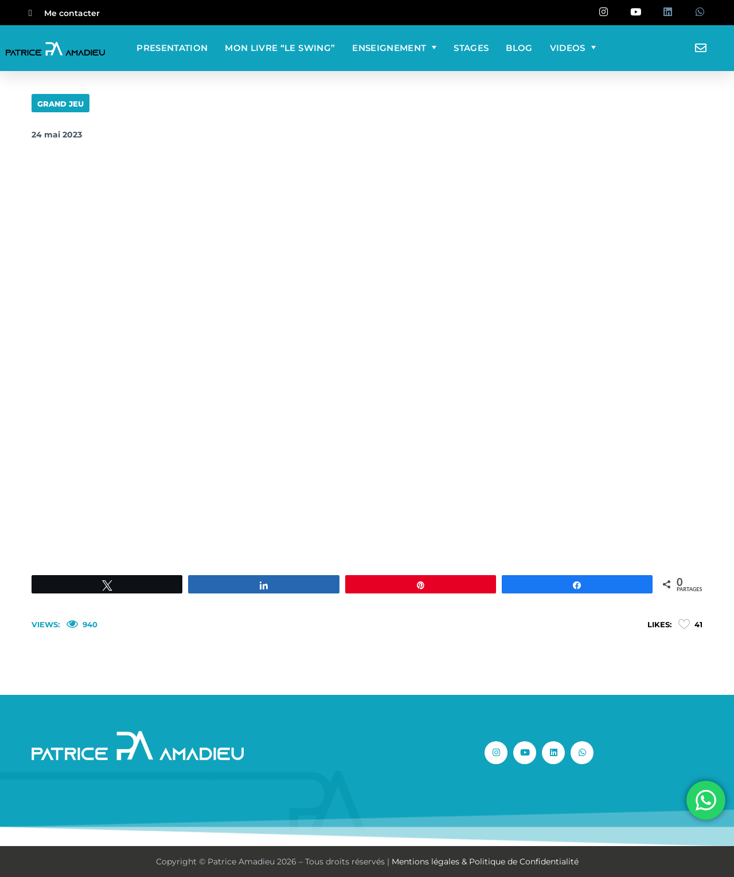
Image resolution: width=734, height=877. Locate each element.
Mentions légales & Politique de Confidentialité (485, 861)
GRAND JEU (60, 103)
